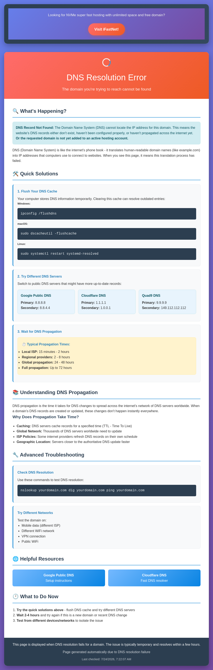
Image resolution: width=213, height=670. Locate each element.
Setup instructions (58, 577)
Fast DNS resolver (154, 577)
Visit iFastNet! (106, 29)
